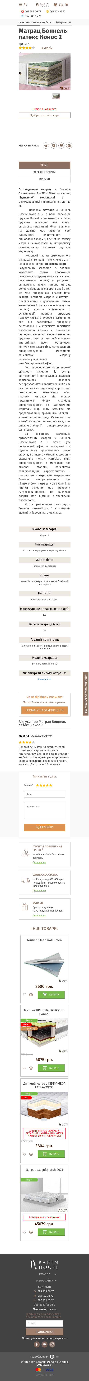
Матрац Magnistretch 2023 (44, 1170)
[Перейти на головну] (44, 5)
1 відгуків (46, 47)
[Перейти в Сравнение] (61, 5)
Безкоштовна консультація (85, 693)
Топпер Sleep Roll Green (44, 940)
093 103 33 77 (45, 1295)
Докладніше (44, 679)
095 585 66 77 (46, 1291)
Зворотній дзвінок (44, 1309)
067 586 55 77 (46, 1300)
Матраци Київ (44, 1375)
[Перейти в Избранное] (55, 5)
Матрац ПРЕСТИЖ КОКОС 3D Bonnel (44, 1012)
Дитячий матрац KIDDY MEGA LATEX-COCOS (44, 1085)
